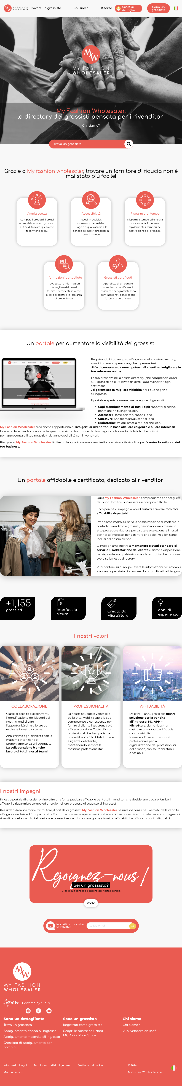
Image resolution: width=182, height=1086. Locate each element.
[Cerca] (128, 144)
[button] (176, 8)
